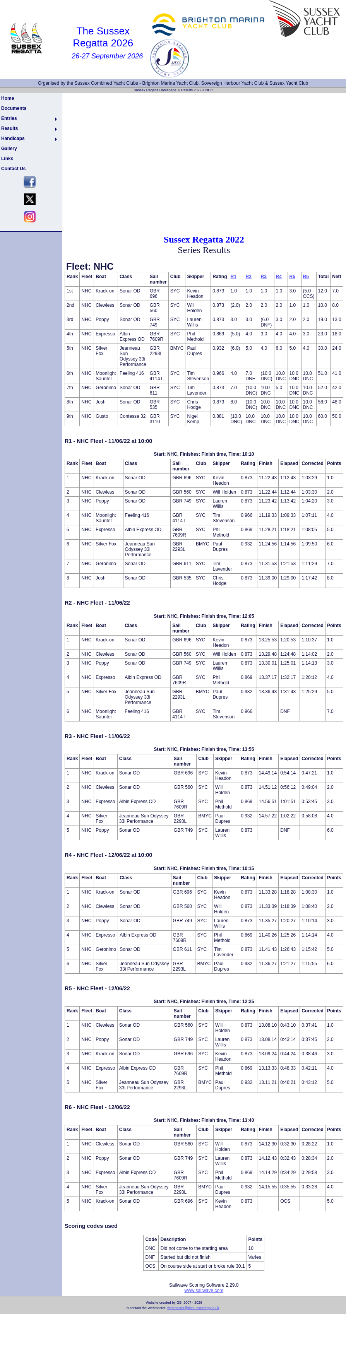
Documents (13, 108)
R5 (292, 276)
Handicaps (13, 138)
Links (7, 158)
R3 (264, 276)
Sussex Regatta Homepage (155, 90)
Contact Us (13, 168)
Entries (9, 118)
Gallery (9, 148)
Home (7, 98)
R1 (233, 276)
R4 (279, 276)
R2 (249, 276)
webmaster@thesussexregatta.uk (193, 1308)
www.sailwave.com (203, 1290)
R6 (306, 276)
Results (9, 128)
